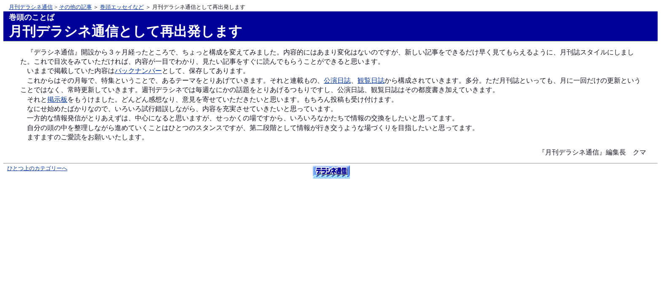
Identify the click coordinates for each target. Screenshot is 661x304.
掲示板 (57, 99)
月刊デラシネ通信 (31, 7)
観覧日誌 (370, 80)
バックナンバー (138, 70)
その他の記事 (75, 7)
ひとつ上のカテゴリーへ (37, 168)
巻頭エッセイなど (122, 7)
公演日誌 (337, 80)
